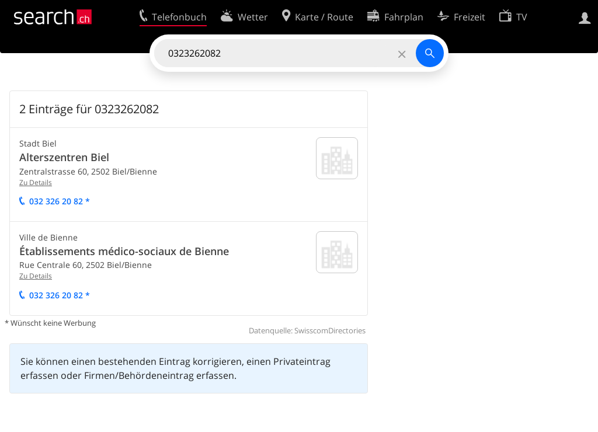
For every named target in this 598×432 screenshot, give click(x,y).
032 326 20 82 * (59, 201)
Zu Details (35, 182)
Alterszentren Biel (64, 157)
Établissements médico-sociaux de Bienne (124, 251)
